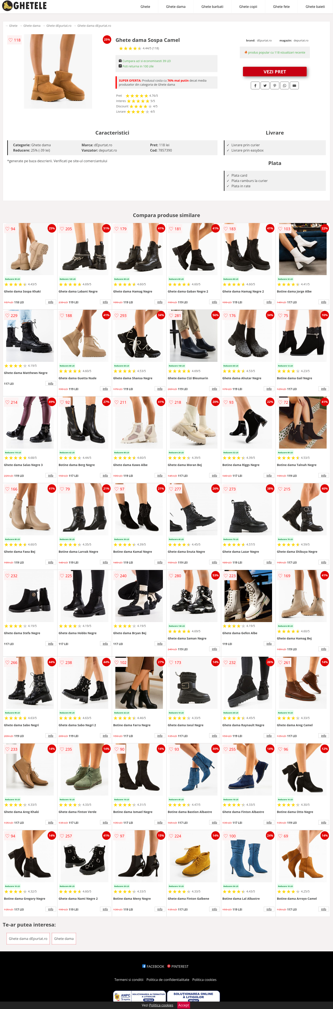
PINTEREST (177, 966)
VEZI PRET (275, 71)
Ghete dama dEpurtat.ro (94, 26)
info (50, 302)
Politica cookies (204, 979)
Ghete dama (176, 6)
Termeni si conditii (129, 979)
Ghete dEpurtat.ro (59, 26)
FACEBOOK (153, 966)
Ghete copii (248, 6)
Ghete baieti (315, 6)
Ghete (145, 6)
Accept (183, 1005)
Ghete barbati (212, 6)
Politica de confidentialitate (168, 979)
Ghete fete (281, 6)
